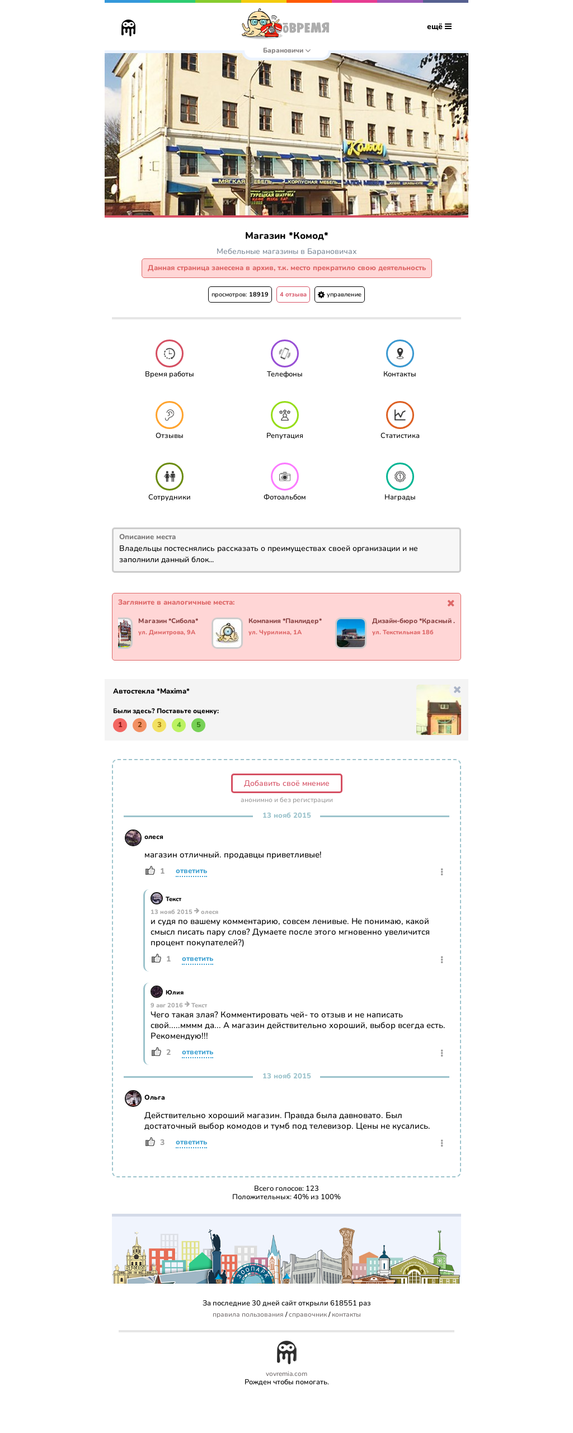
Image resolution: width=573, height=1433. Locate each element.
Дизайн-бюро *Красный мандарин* (423, 621)
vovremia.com (286, 1374)
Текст (173, 899)
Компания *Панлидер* (292, 621)
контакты (346, 1315)
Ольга (154, 1097)
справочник (308, 1315)
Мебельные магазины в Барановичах (287, 251)
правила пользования (248, 1315)
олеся (153, 836)
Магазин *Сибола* (175, 621)
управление (339, 294)
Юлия (175, 992)
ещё (439, 26)
